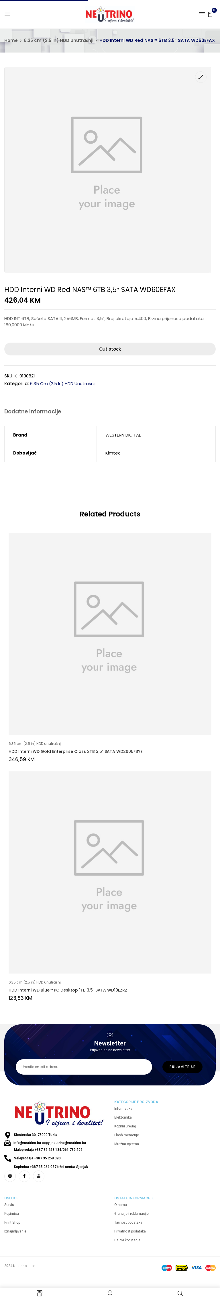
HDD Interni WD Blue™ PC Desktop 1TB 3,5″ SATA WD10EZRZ (68, 991)
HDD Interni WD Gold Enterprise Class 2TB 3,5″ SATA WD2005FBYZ (76, 752)
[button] (210, 14)
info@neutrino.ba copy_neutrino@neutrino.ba (49, 1149)
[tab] (32, 412)
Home (11, 40)
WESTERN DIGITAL (123, 436)
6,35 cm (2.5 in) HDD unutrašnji (58, 40)
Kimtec (113, 454)
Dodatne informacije (32, 412)
